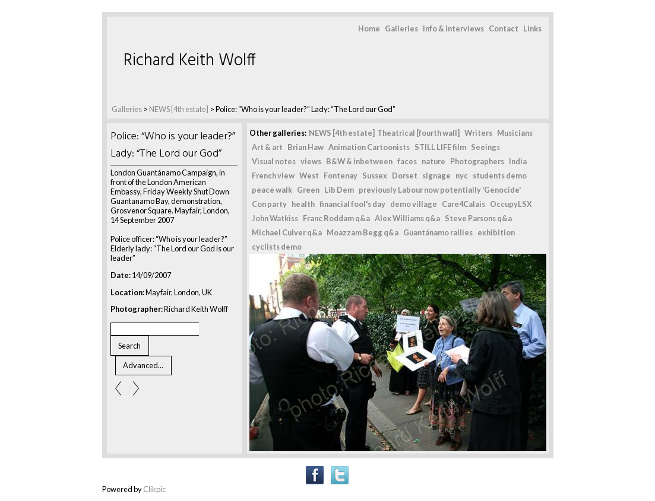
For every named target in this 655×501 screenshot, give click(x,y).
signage (436, 175)
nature (433, 161)
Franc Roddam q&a (336, 218)
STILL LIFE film (440, 147)
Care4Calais (463, 204)
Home (369, 28)
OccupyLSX (511, 204)
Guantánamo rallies (438, 232)
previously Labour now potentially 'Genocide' (440, 189)
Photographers (477, 161)
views (310, 161)
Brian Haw (305, 147)
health (303, 204)
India (518, 161)
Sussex (374, 175)
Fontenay (340, 175)
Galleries (401, 28)
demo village (413, 204)
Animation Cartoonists (369, 147)
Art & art (267, 147)
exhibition (496, 232)
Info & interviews (453, 28)
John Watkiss (275, 218)
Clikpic (154, 489)
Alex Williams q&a (407, 218)
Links (532, 28)
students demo (500, 175)
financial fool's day (352, 204)
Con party (269, 204)
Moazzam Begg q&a (362, 232)
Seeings (485, 147)
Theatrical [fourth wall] (418, 133)
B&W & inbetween (359, 161)
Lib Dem (339, 189)
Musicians (515, 133)
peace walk (272, 189)
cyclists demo (277, 246)
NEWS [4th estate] (179, 109)
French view (273, 175)
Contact (503, 28)
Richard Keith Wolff (190, 60)
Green (308, 189)
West (309, 175)
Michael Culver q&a (287, 232)
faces (407, 161)
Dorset (404, 175)
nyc (461, 175)
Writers (478, 133)
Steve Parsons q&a (478, 218)
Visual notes (274, 161)
